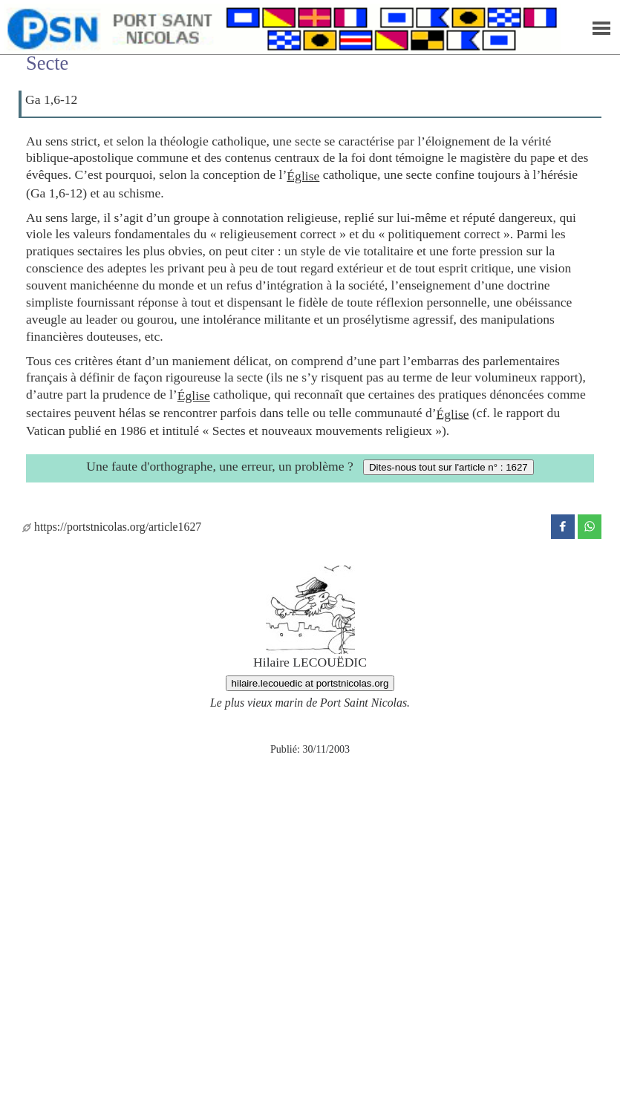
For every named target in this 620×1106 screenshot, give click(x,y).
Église (303, 175)
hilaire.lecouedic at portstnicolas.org (310, 683)
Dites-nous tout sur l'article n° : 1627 (448, 467)
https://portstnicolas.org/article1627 (111, 526)
